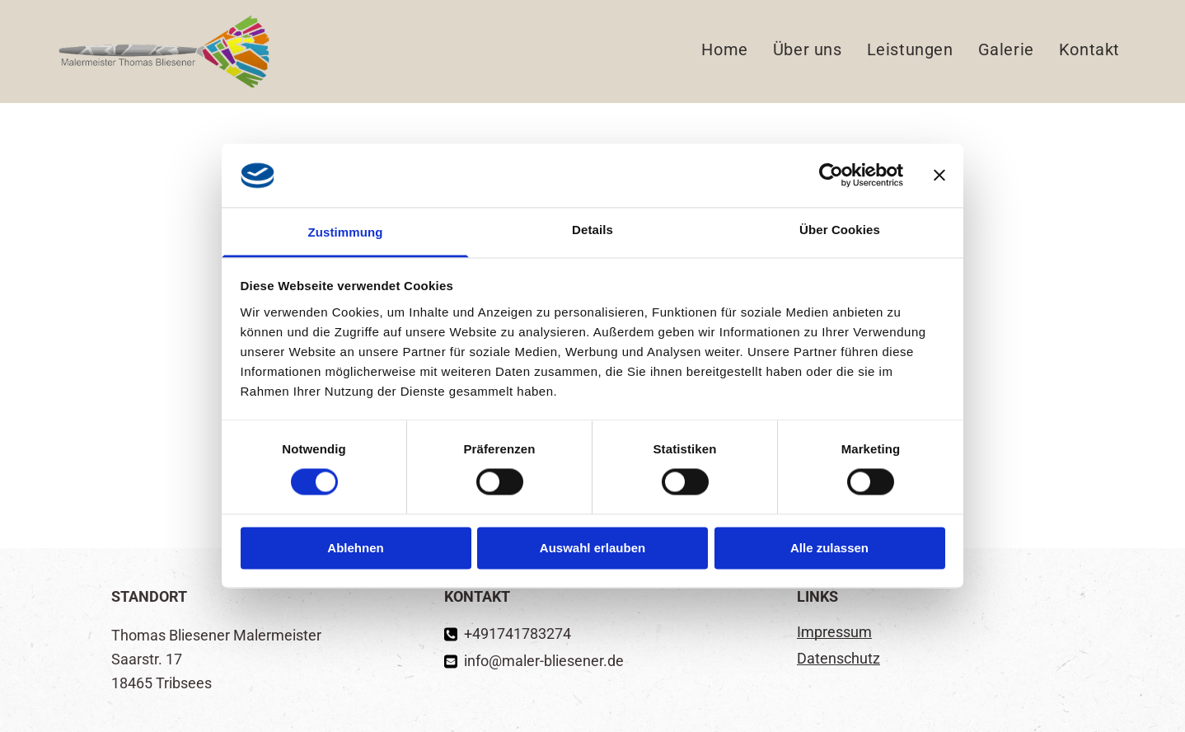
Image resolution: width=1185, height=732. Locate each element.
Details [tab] (592, 230)
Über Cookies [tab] (839, 230)
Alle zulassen (829, 548)
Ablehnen (355, 548)
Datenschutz (838, 658)
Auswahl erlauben (592, 548)
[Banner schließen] (939, 175)
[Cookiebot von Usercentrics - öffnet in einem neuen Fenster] (831, 175)
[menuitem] (724, 50)
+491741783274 (517, 633)
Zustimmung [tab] (345, 232)
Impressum (834, 631)
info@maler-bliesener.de (544, 660)
